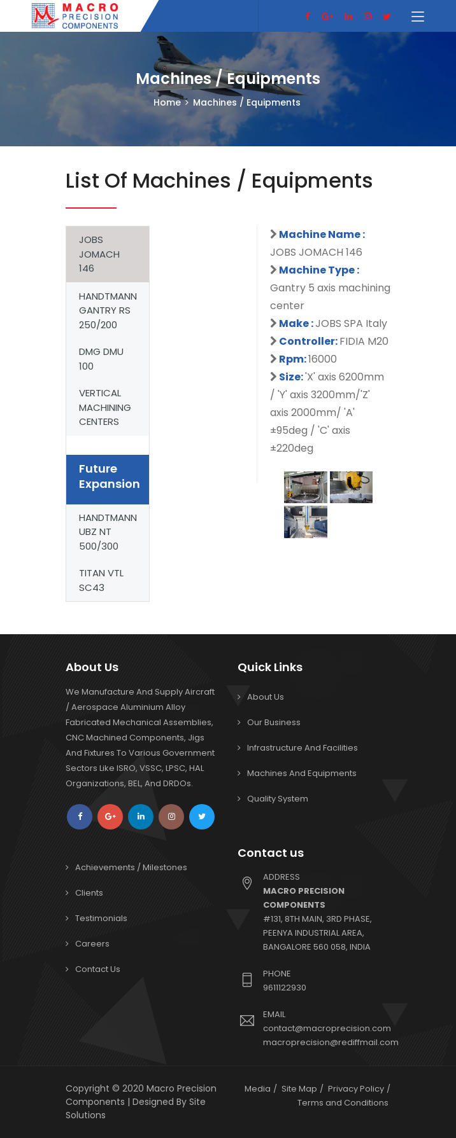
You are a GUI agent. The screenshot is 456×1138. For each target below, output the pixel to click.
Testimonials (101, 918)
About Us (265, 697)
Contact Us (97, 969)
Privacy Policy (356, 1089)
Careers (92, 944)
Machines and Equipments (302, 773)
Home (167, 102)
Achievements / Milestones (131, 867)
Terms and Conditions (342, 1103)
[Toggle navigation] (417, 17)
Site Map (299, 1089)
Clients (89, 893)
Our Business (274, 722)
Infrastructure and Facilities (302, 748)
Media (258, 1089)
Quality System (277, 799)
